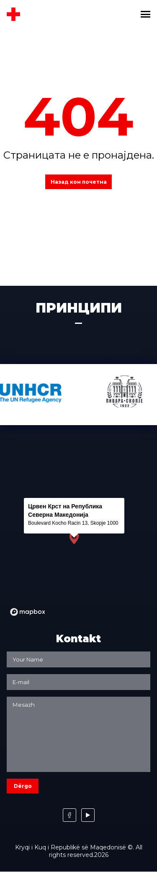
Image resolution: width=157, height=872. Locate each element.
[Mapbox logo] (27, 612)
